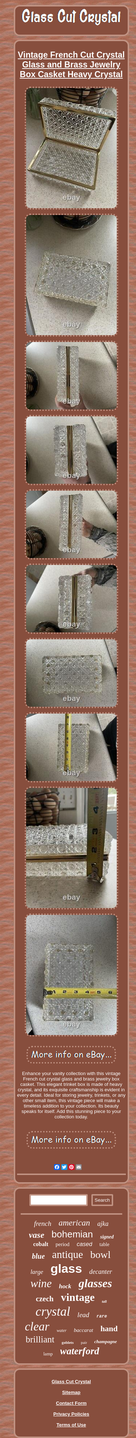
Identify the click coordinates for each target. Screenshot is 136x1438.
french (42, 1223)
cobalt (40, 1244)
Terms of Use (71, 1425)
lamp (48, 1353)
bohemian (72, 1234)
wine (41, 1283)
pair (84, 1342)
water (61, 1330)
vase (36, 1235)
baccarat (83, 1330)
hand (109, 1328)
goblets (68, 1342)
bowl (100, 1254)
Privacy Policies (71, 1414)
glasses (95, 1283)
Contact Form (71, 1403)
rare (101, 1316)
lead (83, 1315)
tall (104, 1301)
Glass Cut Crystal (71, 1381)
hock (65, 1286)
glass (66, 1268)
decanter (100, 1271)
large (36, 1271)
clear (37, 1326)
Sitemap (71, 1392)
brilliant (40, 1339)
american (74, 1222)
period (62, 1244)
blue (38, 1256)
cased (84, 1244)
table (104, 1244)
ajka (102, 1223)
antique (67, 1254)
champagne (105, 1341)
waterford (79, 1351)
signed (107, 1237)
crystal (53, 1312)
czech (45, 1298)
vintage (78, 1297)
